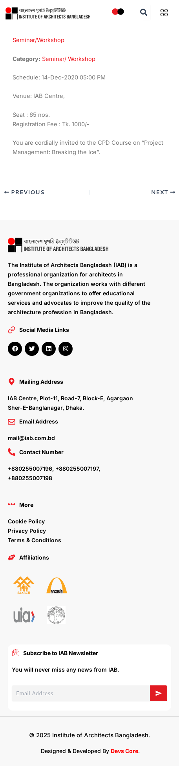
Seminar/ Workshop (68, 59)
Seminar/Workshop (38, 40)
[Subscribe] (158, 693)
